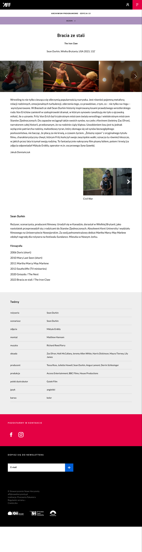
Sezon (69, 21)
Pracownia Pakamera (26, 522)
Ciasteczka (13, 528)
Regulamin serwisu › (17, 525)
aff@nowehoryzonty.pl (18, 520)
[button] (135, 89)
